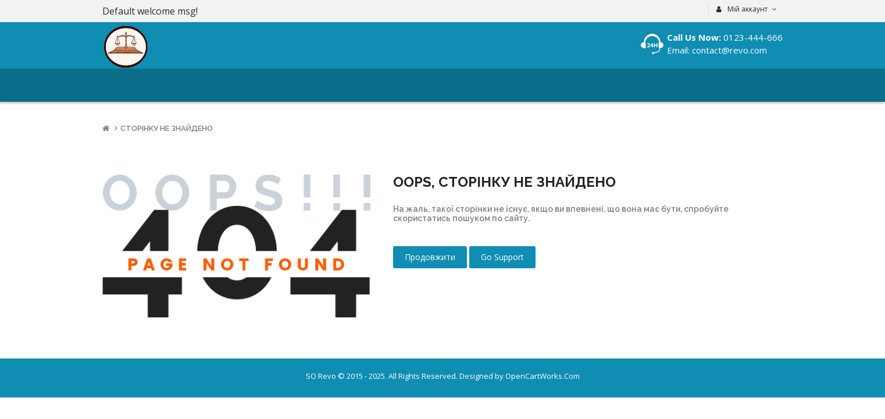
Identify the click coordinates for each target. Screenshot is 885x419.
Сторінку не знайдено (166, 128)
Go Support (502, 256)
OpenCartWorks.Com (542, 376)
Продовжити (430, 256)
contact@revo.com (728, 50)
